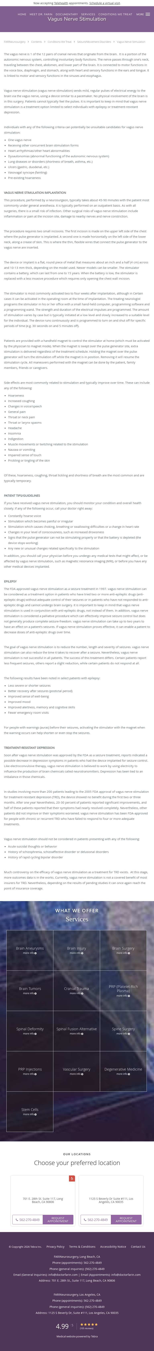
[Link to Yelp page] (72, 1178)
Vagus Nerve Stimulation (131, 42)
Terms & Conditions (82, 1246)
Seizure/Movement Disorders (94, 42)
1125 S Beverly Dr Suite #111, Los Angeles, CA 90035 (111, 1200)
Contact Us (138, 1246)
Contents (37, 42)
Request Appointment (58, 1219)
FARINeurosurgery (15, 42)
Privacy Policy (55, 1246)
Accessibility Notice (113, 1246)
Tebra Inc (35, 1246)
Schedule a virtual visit (104, 3)
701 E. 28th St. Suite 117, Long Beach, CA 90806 (43, 1200)
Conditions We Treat (60, 42)
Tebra (94, 1336)
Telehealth (61, 3)
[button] (148, 14)
